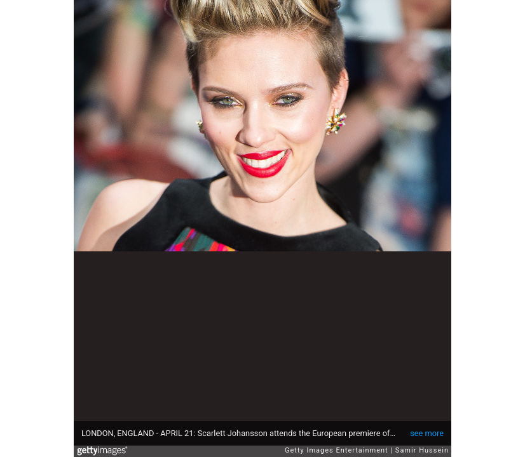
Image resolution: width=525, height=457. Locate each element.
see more (427, 433)
